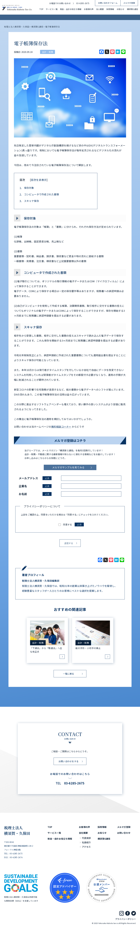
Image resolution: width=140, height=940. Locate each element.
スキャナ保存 (29, 201)
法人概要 (100, 9)
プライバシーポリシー (125, 919)
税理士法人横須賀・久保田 (17, 830)
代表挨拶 (86, 838)
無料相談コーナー (61, 426)
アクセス (86, 846)
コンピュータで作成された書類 (39, 194)
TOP (41, 9)
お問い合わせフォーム (107, 2)
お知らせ (120, 9)
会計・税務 (47, 52)
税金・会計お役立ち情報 (70, 9)
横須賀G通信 (132, 9)
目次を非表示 (39, 180)
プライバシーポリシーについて (42, 506)
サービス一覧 (51, 9)
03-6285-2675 (82, 3)
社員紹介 (86, 842)
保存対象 (27, 187)
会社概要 (83, 832)
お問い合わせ (123, 832)
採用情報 (110, 9)
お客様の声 (89, 9)
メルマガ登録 (129, 2)
